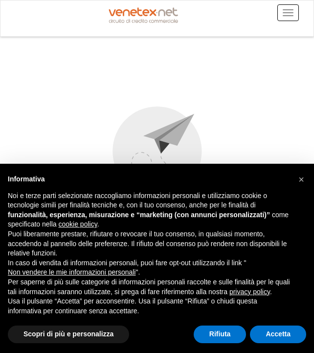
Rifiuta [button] (220, 334)
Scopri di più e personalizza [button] (68, 334)
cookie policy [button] (78, 224)
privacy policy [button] (249, 292)
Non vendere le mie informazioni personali (71, 272)
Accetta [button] (278, 334)
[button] (301, 179)
